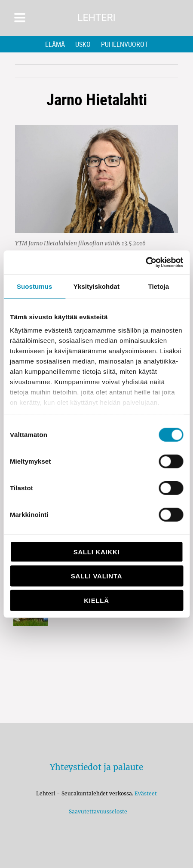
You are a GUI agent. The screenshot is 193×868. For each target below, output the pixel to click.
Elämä (55, 44)
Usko (83, 44)
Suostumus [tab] (34, 286)
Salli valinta (96, 576)
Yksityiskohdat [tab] (96, 286)
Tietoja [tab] (158, 286)
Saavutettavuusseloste (96, 811)
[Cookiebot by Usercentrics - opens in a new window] (145, 262)
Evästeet (146, 793)
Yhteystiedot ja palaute (96, 767)
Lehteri (96, 18)
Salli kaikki (97, 551)
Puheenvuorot (124, 44)
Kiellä (96, 600)
